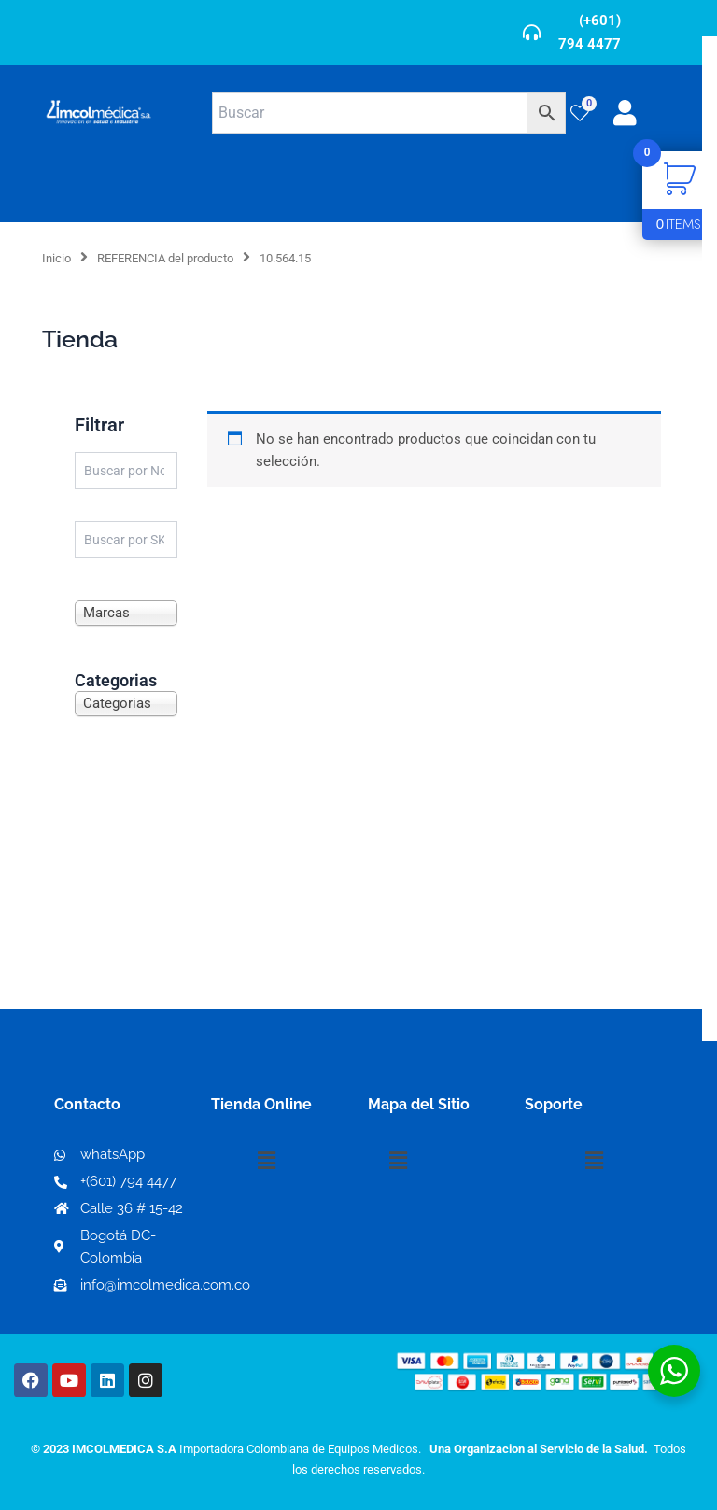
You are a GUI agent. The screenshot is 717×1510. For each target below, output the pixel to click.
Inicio (56, 258)
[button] (266, 1160)
